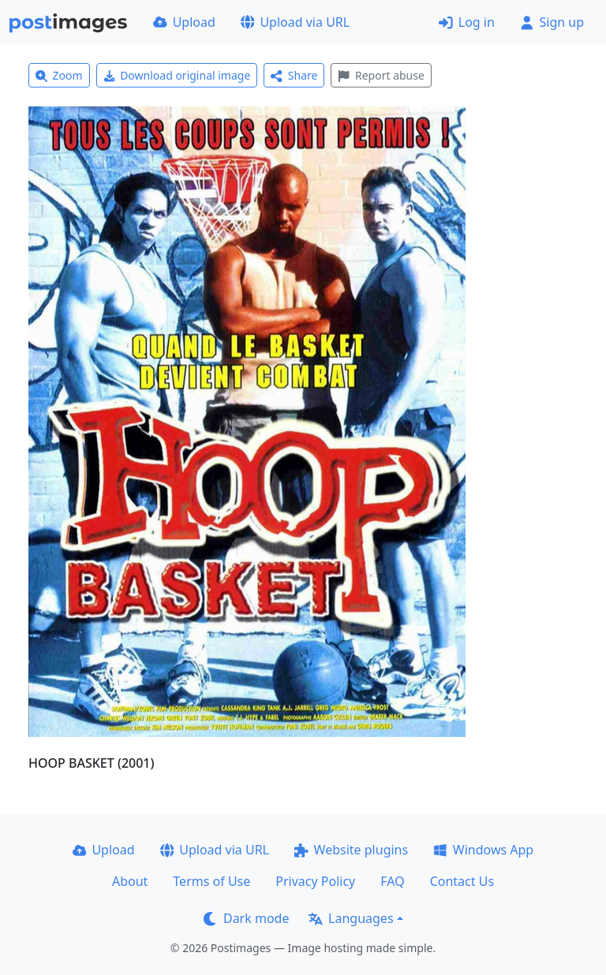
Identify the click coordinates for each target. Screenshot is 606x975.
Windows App (483, 849)
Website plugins (351, 849)
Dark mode (246, 918)
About (130, 881)
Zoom (59, 75)
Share (294, 75)
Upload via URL (295, 22)
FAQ (392, 881)
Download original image (177, 75)
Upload (184, 22)
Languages (351, 918)
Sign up (552, 22)
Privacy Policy (315, 881)
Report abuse (381, 75)
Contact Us (462, 881)
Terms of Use (211, 881)
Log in (467, 22)
